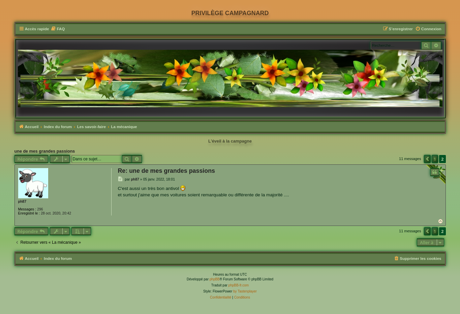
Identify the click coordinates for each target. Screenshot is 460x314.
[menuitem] (58, 29)
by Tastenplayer (245, 291)
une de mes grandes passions (44, 151)
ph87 (22, 201)
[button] (427, 159)
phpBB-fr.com (238, 285)
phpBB (215, 279)
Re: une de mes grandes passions (166, 170)
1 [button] (435, 159)
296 (40, 209)
